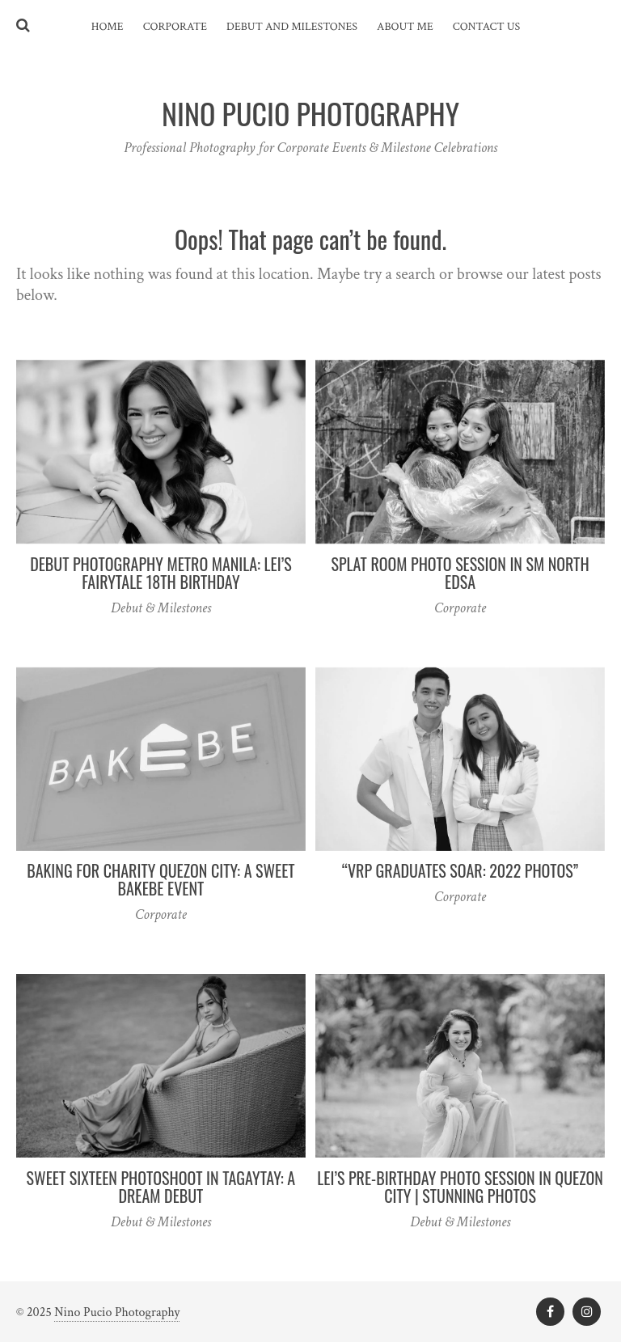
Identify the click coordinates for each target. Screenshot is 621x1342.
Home (107, 26)
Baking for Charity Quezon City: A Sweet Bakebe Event (160, 879)
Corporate (175, 26)
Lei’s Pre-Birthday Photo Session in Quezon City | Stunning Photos (459, 1187)
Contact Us (486, 26)
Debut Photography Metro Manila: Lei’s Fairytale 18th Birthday (161, 573)
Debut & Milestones (161, 608)
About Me (405, 26)
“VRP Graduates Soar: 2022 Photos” (460, 870)
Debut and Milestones (291, 26)
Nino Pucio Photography (117, 1312)
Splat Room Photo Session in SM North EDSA (460, 573)
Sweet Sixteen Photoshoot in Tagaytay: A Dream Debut (161, 1187)
